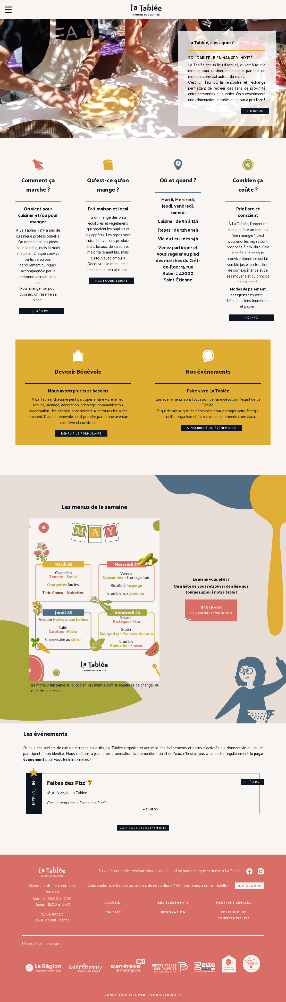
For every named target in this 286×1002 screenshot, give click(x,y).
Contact (112, 912)
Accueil (112, 902)
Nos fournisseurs (111, 280)
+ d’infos (255, 110)
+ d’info (251, 317)
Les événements (173, 902)
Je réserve (41, 311)
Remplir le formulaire (81, 433)
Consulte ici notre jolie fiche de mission (146, 467)
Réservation (173, 912)
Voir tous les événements (143, 827)
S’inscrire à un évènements (211, 427)
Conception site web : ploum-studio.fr (143, 994)
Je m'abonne (249, 885)
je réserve (252, 782)
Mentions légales (233, 902)
